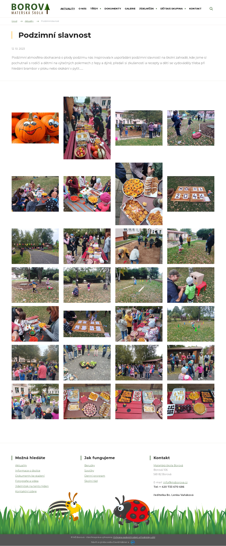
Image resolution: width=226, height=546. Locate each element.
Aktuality (21, 465)
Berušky (89, 465)
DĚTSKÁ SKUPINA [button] (171, 8)
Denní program (94, 475)
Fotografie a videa (27, 481)
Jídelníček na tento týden (32, 486)
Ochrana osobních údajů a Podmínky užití (134, 537)
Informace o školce (27, 470)
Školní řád (91, 481)
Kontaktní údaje (26, 491)
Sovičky (89, 470)
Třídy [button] (94, 8)
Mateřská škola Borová (168, 465)
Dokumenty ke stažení (30, 475)
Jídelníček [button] (146, 8)
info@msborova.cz (175, 482)
